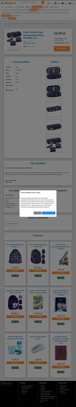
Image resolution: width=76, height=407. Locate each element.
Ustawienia (37, 213)
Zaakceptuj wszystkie (48, 213)
